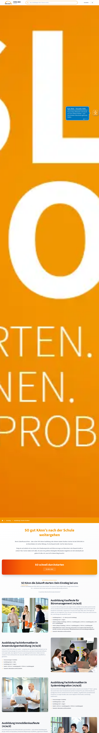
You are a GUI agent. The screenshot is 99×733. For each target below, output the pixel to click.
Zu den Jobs (49, 569)
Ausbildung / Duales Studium (22, 520)
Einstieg (8, 520)
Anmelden (86, 2)
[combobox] (51, 2)
